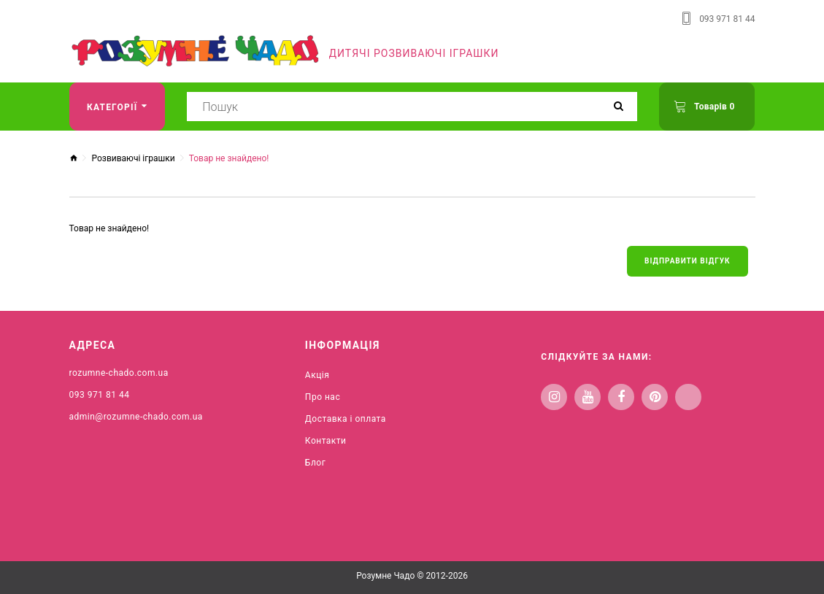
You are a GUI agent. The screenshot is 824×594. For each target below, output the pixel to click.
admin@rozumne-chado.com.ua (136, 417)
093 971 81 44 (727, 19)
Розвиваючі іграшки (132, 158)
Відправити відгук (687, 261)
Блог (315, 463)
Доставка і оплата (345, 419)
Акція (317, 375)
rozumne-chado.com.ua (119, 373)
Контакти (326, 441)
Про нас (322, 397)
